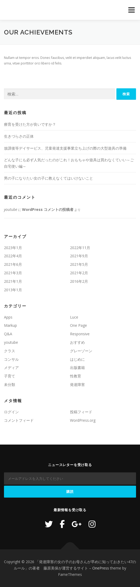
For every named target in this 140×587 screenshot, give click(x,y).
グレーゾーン (81, 350)
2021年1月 (13, 281)
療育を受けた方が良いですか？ (30, 124)
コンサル (11, 359)
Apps (8, 317)
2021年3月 (13, 272)
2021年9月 (79, 255)
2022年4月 (13, 255)
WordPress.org (82, 420)
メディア (11, 367)
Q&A (8, 333)
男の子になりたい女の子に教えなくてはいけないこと (48, 178)
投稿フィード (81, 411)
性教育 (75, 376)
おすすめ (77, 342)
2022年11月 (80, 247)
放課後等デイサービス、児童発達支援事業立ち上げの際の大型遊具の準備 (65, 148)
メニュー (131, 10)
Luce (74, 317)
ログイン (11, 411)
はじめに (77, 359)
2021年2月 (79, 272)
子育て (9, 376)
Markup (10, 325)
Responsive (80, 333)
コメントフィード (19, 420)
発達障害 (77, 384)
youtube (10, 209)
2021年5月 (79, 264)
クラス (9, 350)
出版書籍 (77, 367)
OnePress (100, 568)
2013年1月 (13, 289)
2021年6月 (13, 264)
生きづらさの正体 (19, 136)
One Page (78, 325)
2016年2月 (79, 281)
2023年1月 (13, 247)
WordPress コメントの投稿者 (47, 209)
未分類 (9, 384)
